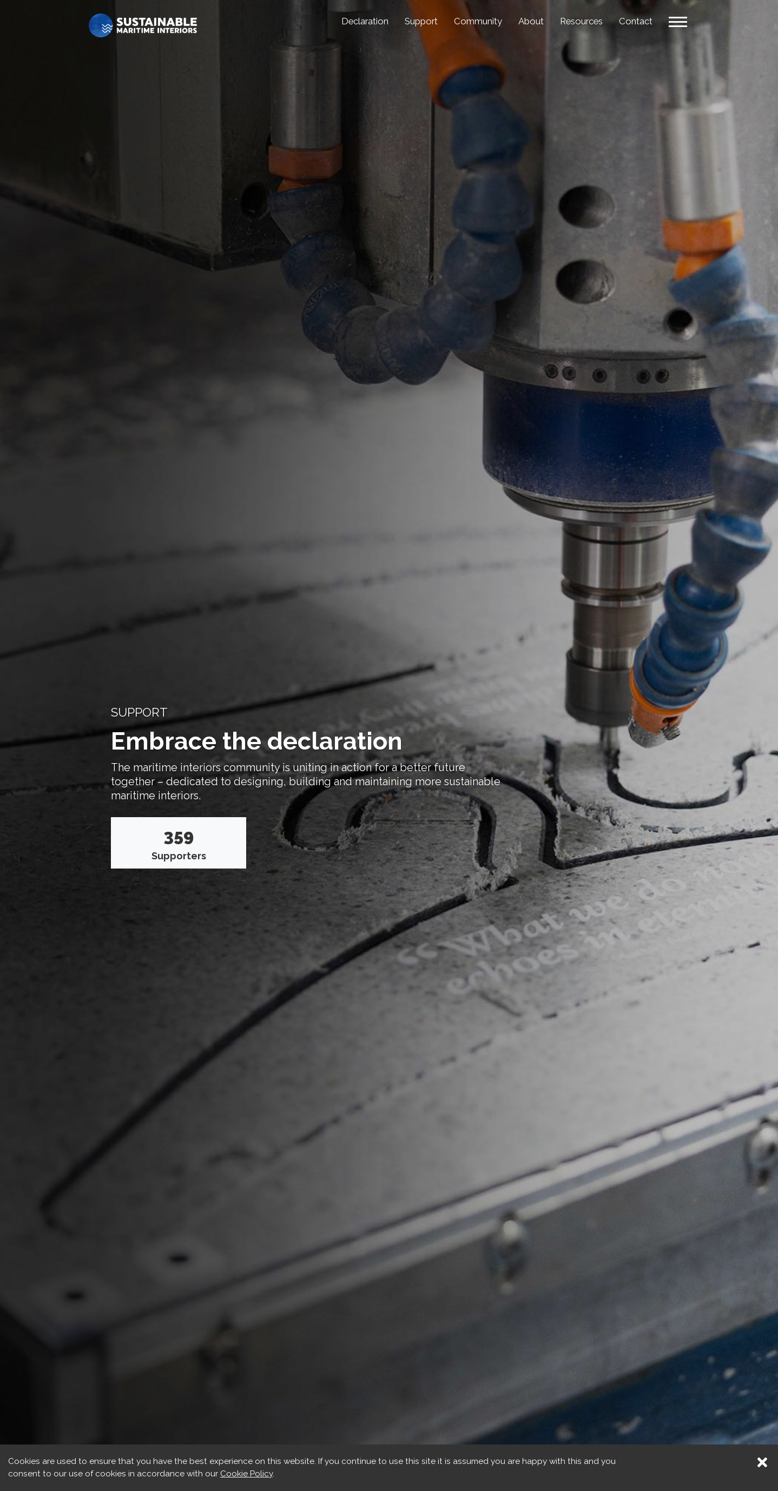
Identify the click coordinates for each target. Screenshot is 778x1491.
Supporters (178, 843)
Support (400, 20)
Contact (633, 20)
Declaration (337, 20)
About (519, 20)
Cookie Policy (246, 1474)
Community (462, 20)
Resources (574, 20)
